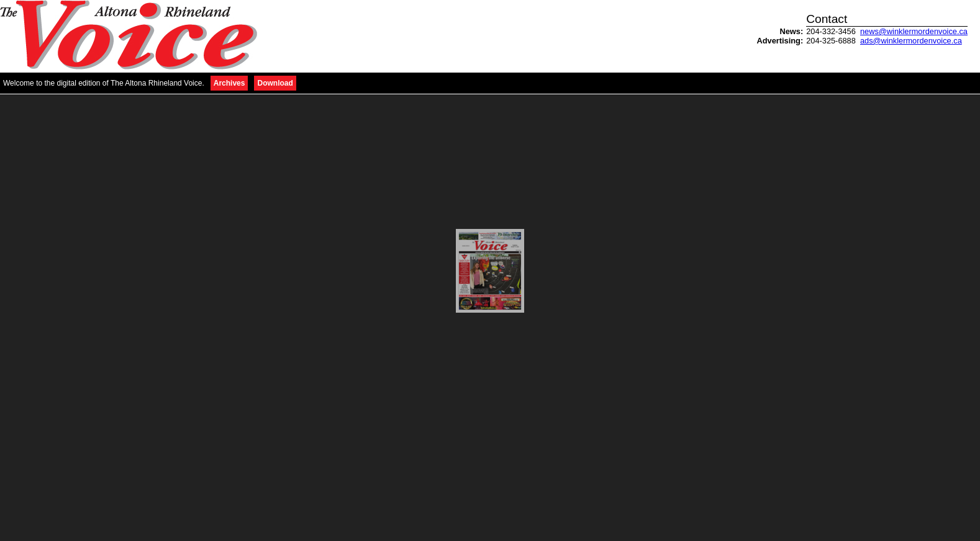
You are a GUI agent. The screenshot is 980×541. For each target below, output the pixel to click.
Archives (229, 83)
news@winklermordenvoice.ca (914, 31)
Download (275, 83)
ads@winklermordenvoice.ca (911, 40)
